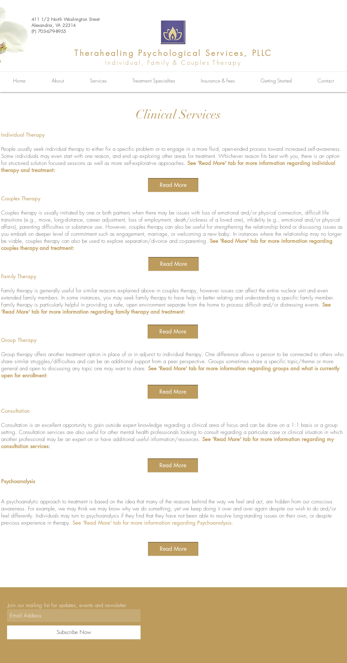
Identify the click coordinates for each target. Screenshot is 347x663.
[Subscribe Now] (74, 632)
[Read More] (173, 185)
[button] (173, 549)
